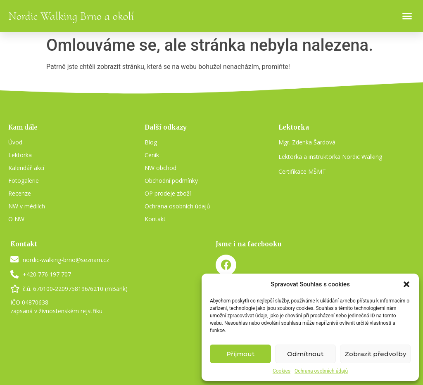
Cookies (281, 371)
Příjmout (240, 354)
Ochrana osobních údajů (321, 371)
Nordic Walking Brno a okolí (71, 16)
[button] (406, 284)
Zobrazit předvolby (375, 354)
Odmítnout (305, 354)
